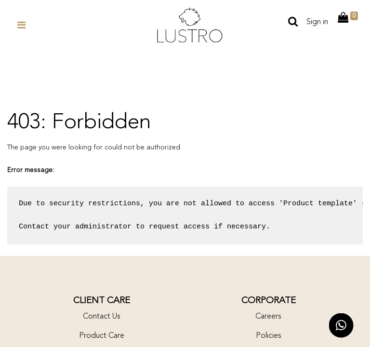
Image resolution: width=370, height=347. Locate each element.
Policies (268, 336)
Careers (268, 316)
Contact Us (101, 316)
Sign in (317, 22)
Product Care (101, 336)
